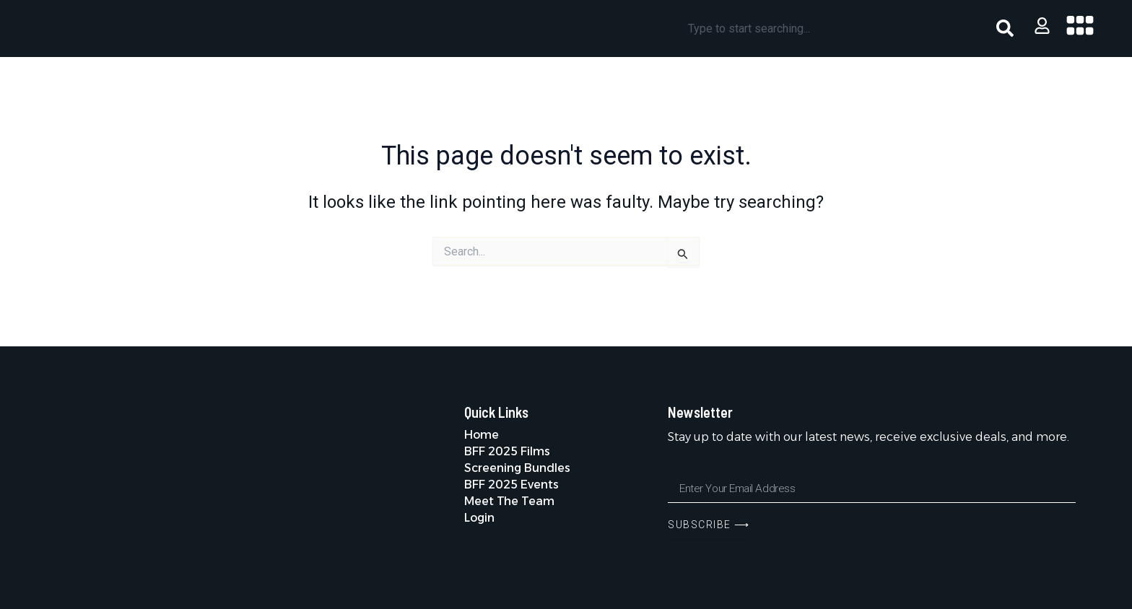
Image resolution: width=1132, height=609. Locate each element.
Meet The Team (509, 501)
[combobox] (833, 28)
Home (481, 435)
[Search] (1007, 28)
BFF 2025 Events (512, 484)
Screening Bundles (518, 468)
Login (479, 518)
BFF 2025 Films (508, 451)
